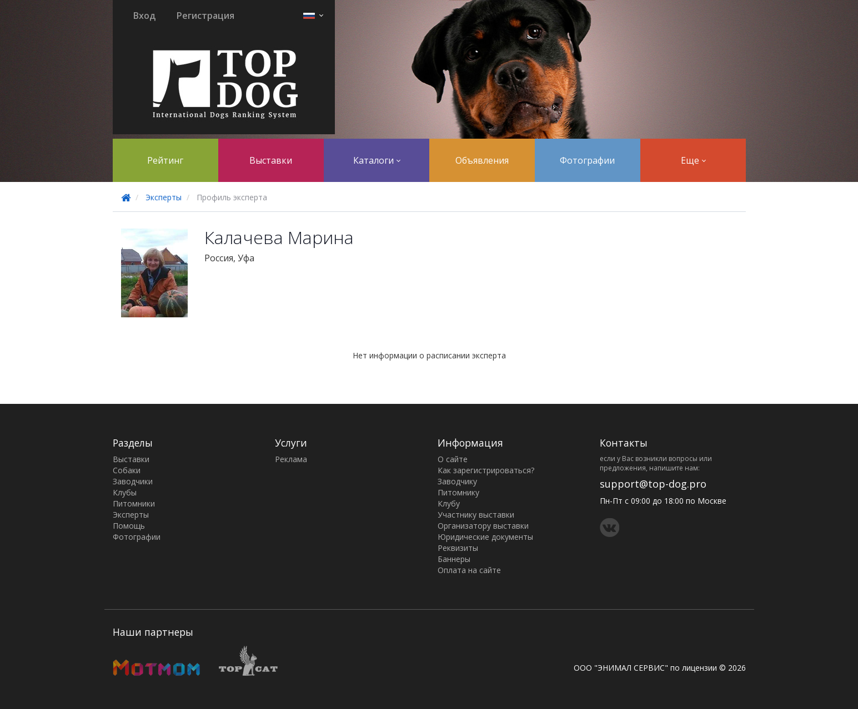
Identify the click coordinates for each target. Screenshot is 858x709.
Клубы (125, 492)
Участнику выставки (476, 514)
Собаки (127, 470)
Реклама (291, 459)
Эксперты (163, 197)
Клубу (449, 503)
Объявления (482, 160)
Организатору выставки (483, 525)
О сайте (453, 459)
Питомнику (458, 492)
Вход (144, 15)
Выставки (270, 160)
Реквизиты (458, 548)
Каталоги (376, 160)
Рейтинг (165, 160)
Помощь (129, 525)
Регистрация (205, 15)
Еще (693, 160)
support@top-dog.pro (653, 483)
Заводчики (133, 481)
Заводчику (457, 481)
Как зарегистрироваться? (486, 470)
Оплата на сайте (469, 570)
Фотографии (587, 160)
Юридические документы (485, 536)
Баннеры (454, 559)
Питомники (134, 503)
